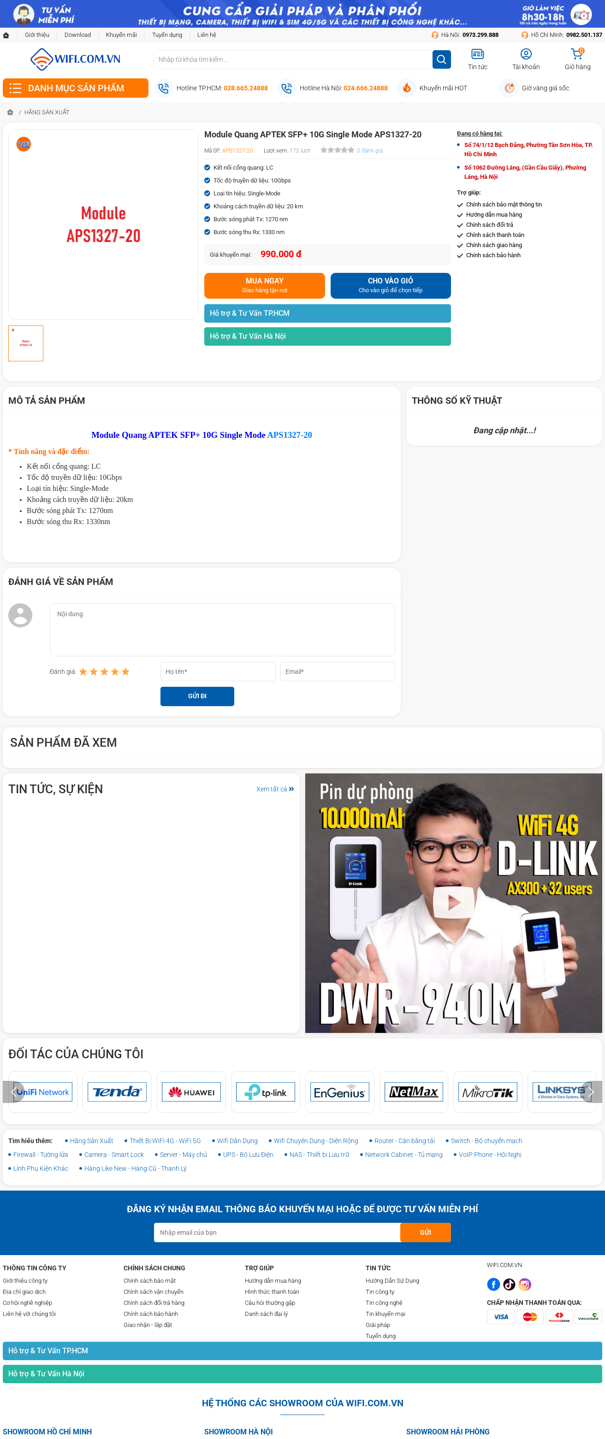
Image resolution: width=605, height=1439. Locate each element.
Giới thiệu (37, 34)
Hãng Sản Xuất (91, 1140)
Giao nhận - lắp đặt (148, 1324)
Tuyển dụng (167, 34)
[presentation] (14, 1092)
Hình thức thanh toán (272, 1291)
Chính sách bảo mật (150, 1280)
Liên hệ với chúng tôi (29, 1313)
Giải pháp (378, 1324)
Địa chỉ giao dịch (24, 1291)
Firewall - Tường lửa (40, 1154)
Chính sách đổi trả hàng (154, 1302)
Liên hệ (206, 34)
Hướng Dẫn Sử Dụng (392, 1280)
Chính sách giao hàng (494, 245)
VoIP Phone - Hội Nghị (490, 1154)
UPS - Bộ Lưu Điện (248, 1154)
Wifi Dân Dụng (237, 1140)
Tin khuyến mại (385, 1313)
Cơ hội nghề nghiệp (27, 1302)
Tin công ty (380, 1291)
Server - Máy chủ (183, 1154)
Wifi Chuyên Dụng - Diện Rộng (316, 1140)
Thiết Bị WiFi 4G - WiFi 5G (165, 1140)
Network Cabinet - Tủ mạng (404, 1154)
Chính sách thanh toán (495, 234)
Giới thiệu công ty (25, 1280)
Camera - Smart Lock (114, 1154)
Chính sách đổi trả (489, 224)
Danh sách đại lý (266, 1313)
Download (78, 34)
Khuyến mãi (121, 34)
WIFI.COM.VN (504, 1265)
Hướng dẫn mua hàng (494, 214)
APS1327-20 (289, 435)
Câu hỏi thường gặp (270, 1302)
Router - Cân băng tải (404, 1140)
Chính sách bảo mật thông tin (504, 204)
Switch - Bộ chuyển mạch (486, 1140)
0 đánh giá (370, 150)
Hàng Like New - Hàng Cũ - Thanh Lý (135, 1168)
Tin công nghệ (384, 1302)
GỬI (425, 1232)
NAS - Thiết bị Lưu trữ (319, 1154)
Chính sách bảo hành (493, 255)
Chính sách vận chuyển (154, 1291)
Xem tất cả (275, 789)
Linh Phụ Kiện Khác (40, 1168)
